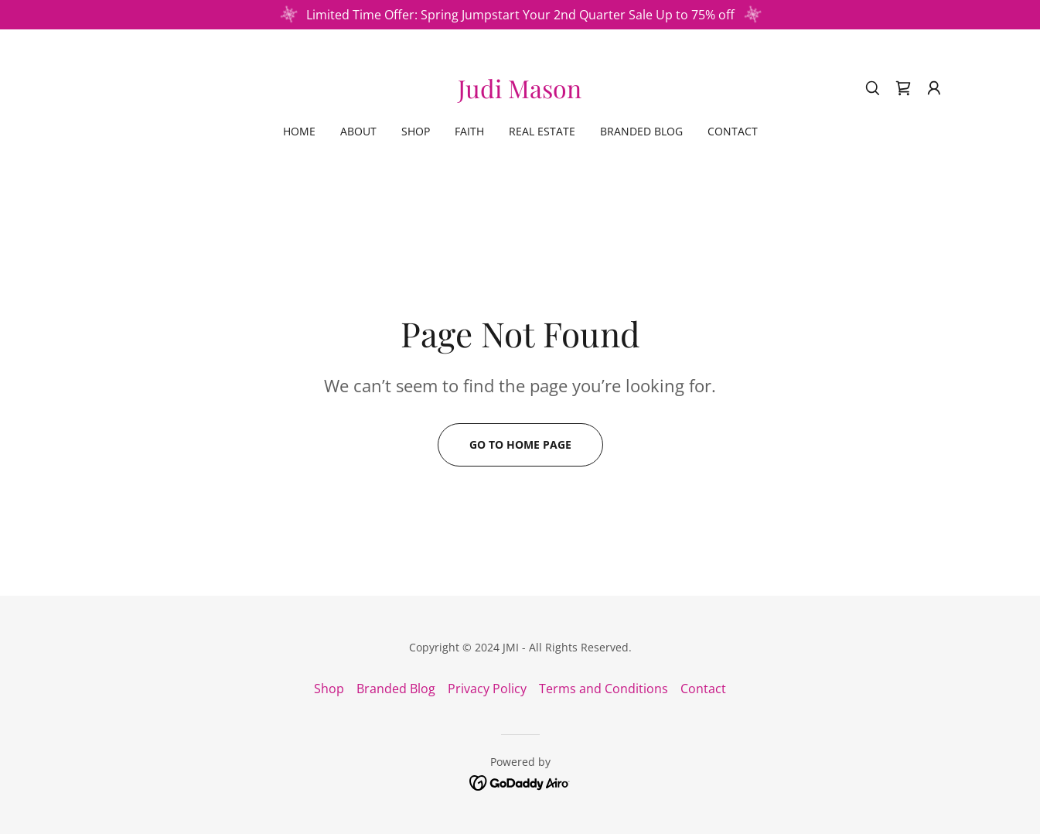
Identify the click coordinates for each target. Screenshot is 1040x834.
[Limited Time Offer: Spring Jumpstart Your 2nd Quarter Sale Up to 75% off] (520, 14)
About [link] (358, 131)
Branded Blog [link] (641, 131)
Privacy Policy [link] (487, 688)
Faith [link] (469, 131)
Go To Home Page (520, 444)
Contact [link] (733, 131)
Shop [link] (415, 131)
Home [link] (299, 131)
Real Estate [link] (542, 131)
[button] (934, 88)
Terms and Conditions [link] (603, 688)
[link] (519, 93)
